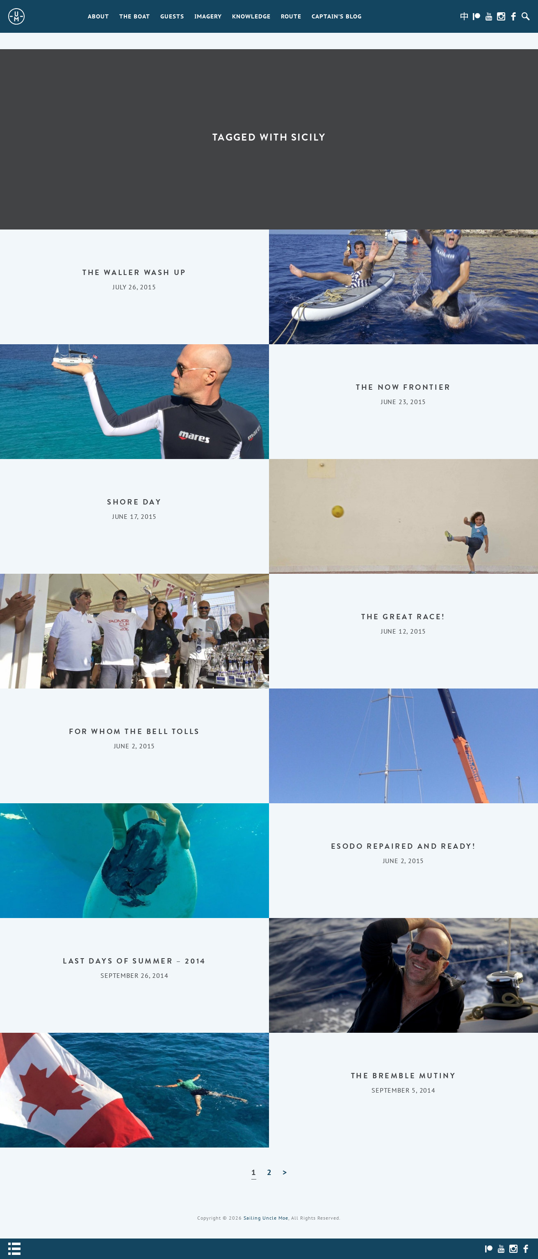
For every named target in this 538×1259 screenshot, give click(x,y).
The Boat (134, 16)
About (98, 16)
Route (291, 16)
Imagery (208, 16)
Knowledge (251, 16)
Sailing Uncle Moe (266, 1218)
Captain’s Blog (337, 16)
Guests (172, 16)
